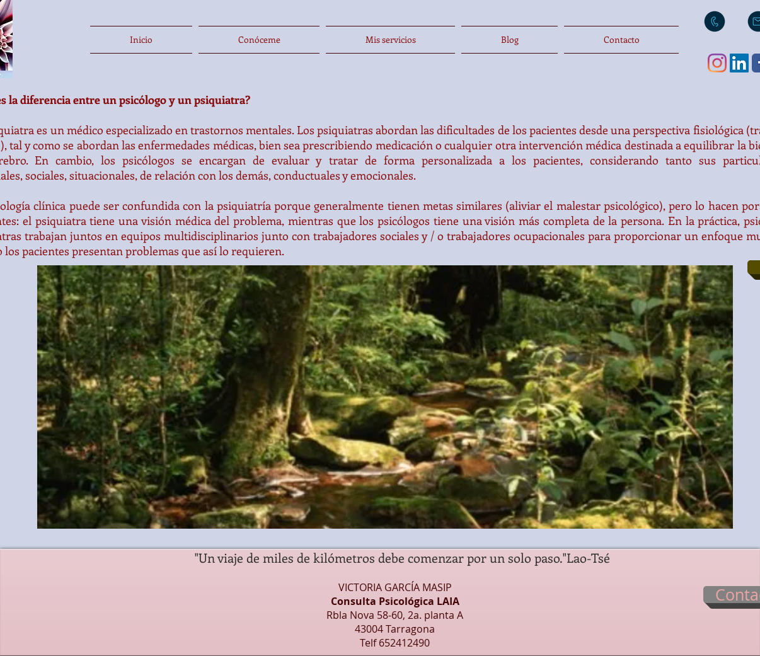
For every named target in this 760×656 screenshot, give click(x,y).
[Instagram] (717, 63)
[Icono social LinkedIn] (739, 63)
